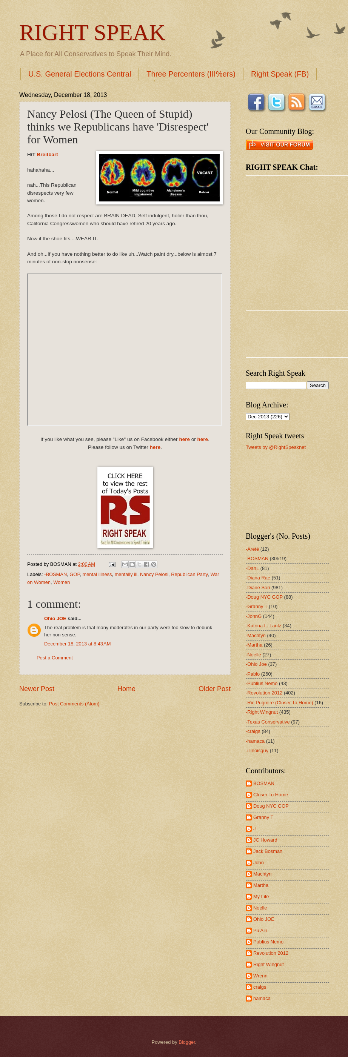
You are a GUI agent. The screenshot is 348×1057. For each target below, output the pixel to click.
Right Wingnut (268, 964)
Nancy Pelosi (154, 574)
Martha (260, 885)
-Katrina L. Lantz (263, 625)
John (258, 862)
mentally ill (126, 574)
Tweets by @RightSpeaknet (276, 447)
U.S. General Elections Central (79, 74)
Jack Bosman (267, 851)
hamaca (262, 998)
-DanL (252, 568)
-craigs (253, 731)
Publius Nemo (268, 942)
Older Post (215, 689)
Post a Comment (55, 658)
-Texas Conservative (268, 722)
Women (61, 582)
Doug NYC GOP (271, 806)
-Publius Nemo (261, 683)
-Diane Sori (258, 587)
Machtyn (262, 874)
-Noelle (253, 655)
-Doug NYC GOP (264, 597)
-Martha (254, 645)
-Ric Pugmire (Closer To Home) (279, 702)
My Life (261, 896)
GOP (74, 574)
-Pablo (253, 674)
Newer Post (36, 689)
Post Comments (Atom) (74, 704)
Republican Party (189, 574)
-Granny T (257, 606)
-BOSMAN (55, 574)
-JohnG (254, 616)
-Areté (252, 549)
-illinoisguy (257, 750)
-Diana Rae (258, 578)
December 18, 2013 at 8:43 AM (77, 644)
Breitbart (47, 154)
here (184, 439)
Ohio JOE (55, 618)
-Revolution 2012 (264, 693)
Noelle (260, 908)
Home (126, 689)
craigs (259, 987)
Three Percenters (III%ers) (191, 74)
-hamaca (255, 741)
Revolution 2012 (270, 953)
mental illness (97, 574)
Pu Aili (260, 930)
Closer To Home (270, 794)
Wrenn (260, 976)
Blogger (187, 1042)
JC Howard (265, 840)
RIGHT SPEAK (92, 32)
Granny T (263, 817)
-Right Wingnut (262, 712)
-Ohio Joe (256, 664)
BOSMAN (263, 783)
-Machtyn (256, 635)
